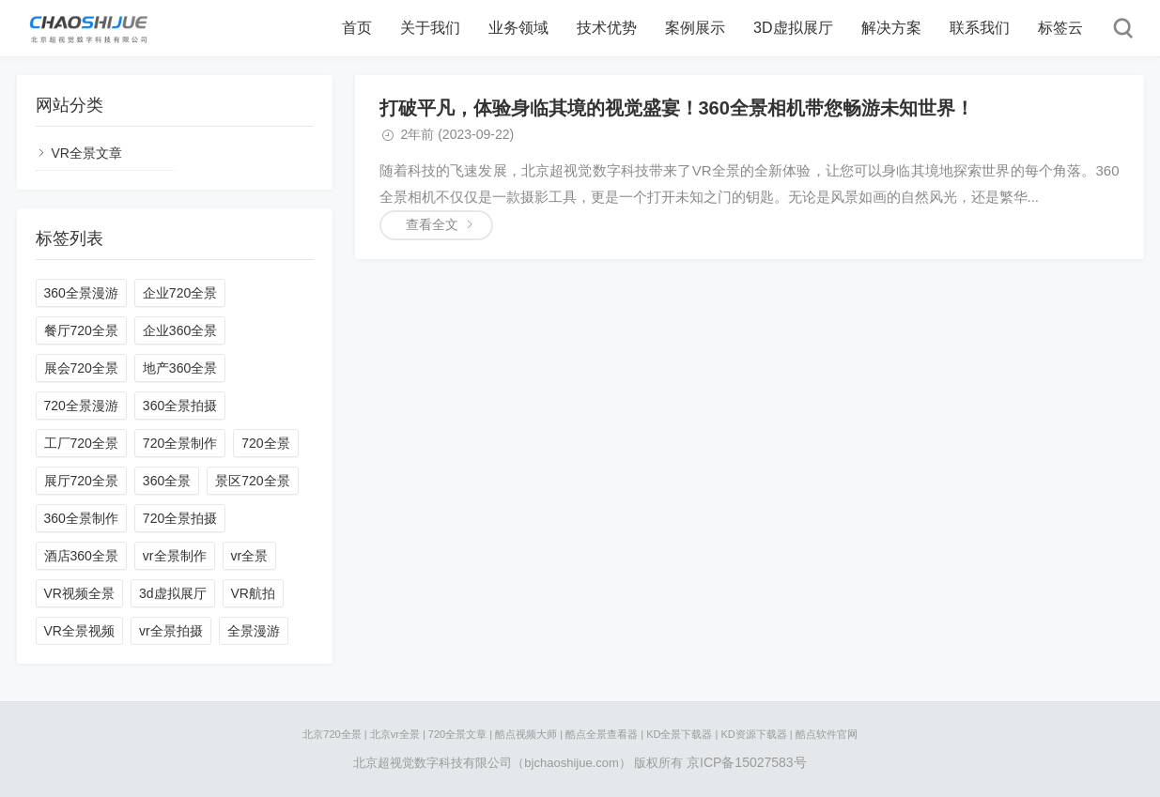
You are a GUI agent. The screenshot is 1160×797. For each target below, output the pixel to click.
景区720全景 (252, 480)
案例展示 (695, 28)
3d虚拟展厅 (173, 593)
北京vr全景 (395, 734)
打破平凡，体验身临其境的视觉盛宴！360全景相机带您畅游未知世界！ (676, 108)
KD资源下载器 (753, 734)
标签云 (1060, 28)
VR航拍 (253, 593)
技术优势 (607, 28)
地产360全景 (180, 368)
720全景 (265, 443)
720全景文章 (457, 734)
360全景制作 (81, 518)
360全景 (167, 480)
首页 (357, 28)
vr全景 (250, 555)
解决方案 (891, 28)
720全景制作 (180, 443)
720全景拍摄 (180, 518)
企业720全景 (180, 292)
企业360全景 (180, 330)
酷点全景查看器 (601, 734)
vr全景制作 (175, 555)
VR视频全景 (79, 593)
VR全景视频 (79, 630)
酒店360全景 (81, 555)
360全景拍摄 (180, 405)
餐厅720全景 (81, 330)
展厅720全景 (81, 480)
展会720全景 (81, 368)
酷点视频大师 (526, 734)
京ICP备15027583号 (747, 762)
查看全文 (432, 224)
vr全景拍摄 (171, 630)
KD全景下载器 (679, 734)
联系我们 (980, 28)
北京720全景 (331, 734)
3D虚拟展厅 (792, 28)
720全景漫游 (81, 405)
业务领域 (518, 28)
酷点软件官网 (827, 734)
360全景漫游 (81, 292)
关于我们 (430, 28)
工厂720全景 (81, 443)
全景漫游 (253, 630)
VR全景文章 (87, 153)
